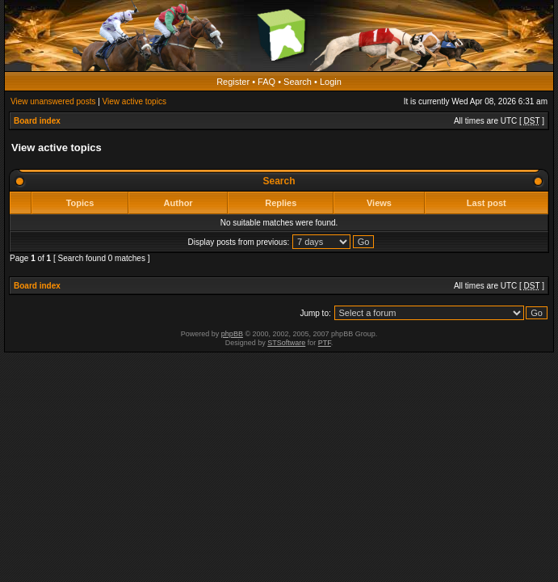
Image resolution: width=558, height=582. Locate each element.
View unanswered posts (52, 101)
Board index (37, 120)
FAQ (266, 81)
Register (233, 81)
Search (297, 81)
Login (331, 81)
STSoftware (286, 343)
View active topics (134, 101)
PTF (324, 343)
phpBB (232, 334)
